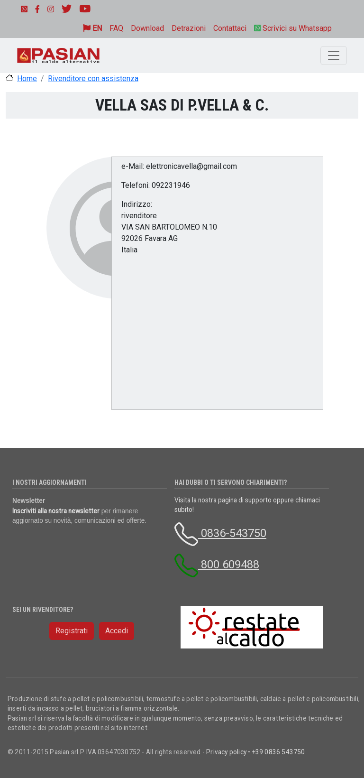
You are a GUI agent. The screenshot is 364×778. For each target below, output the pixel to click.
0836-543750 (220, 533)
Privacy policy (226, 752)
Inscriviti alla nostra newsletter (56, 511)
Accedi (116, 630)
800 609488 (216, 564)
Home (27, 78)
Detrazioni (189, 28)
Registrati (71, 630)
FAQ (116, 28)
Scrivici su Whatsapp (293, 28)
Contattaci (229, 28)
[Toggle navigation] (333, 55)
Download (147, 28)
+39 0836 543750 (278, 752)
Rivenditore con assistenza (93, 78)
